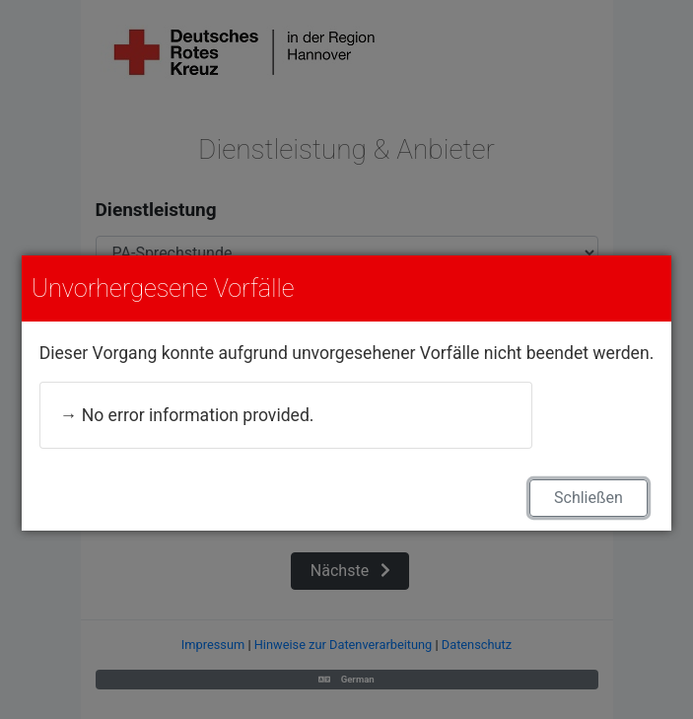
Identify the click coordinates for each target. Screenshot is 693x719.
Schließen (588, 497)
